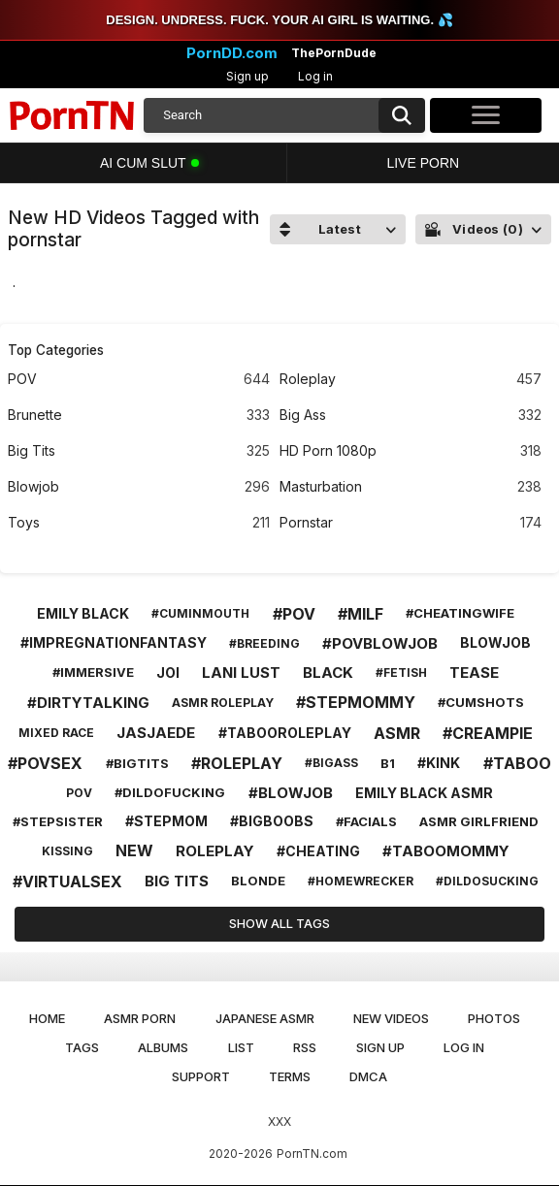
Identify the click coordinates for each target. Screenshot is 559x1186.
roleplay (215, 851)
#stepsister (58, 821)
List (241, 1047)
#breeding (264, 643)
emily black (83, 613)
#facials (366, 821)
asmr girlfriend (479, 821)
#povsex (45, 763)
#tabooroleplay (284, 732)
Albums (163, 1047)
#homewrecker (360, 881)
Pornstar (411, 523)
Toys (139, 523)
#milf (360, 614)
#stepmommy (355, 702)
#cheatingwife (460, 613)
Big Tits (139, 451)
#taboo (517, 763)
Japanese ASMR (264, 1018)
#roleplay (236, 763)
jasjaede (155, 732)
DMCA (368, 1076)
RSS (304, 1047)
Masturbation (411, 487)
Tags (82, 1047)
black (328, 672)
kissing (67, 851)
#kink (438, 762)
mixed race (56, 732)
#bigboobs (271, 821)
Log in (315, 76)
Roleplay (411, 379)
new (134, 850)
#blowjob (290, 793)
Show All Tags (279, 923)
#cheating (318, 851)
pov (79, 792)
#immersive (93, 672)
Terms (290, 1076)
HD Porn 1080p (411, 451)
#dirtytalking (88, 702)
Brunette (139, 415)
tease (474, 672)
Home (47, 1018)
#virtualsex (67, 881)
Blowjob (139, 487)
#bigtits (137, 763)
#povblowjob (380, 643)
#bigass (331, 762)
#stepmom (166, 821)
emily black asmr (424, 793)
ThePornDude (334, 53)
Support (201, 1076)
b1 (387, 763)
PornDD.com (232, 53)
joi (168, 672)
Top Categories (56, 350)
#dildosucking (487, 881)
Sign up (247, 76)
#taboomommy (446, 851)
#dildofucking (170, 792)
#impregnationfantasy (113, 642)
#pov (294, 614)
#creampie (488, 733)
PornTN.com (312, 1153)
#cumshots (481, 702)
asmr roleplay (223, 702)
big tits (177, 881)
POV (139, 379)
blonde (258, 880)
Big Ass (411, 415)
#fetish (401, 672)
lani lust (241, 672)
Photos (494, 1018)
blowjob (495, 642)
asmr (397, 733)
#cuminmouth (200, 613)
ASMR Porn (140, 1018)
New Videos (391, 1018)
